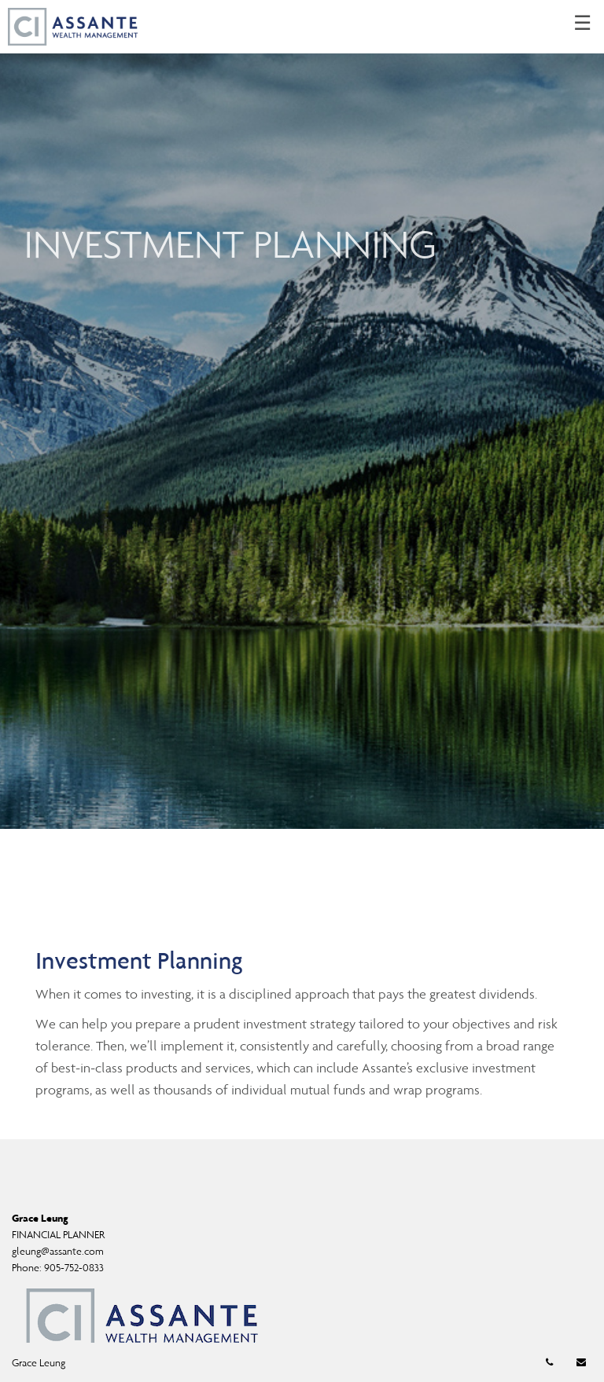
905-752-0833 (74, 1267)
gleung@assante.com (58, 1251)
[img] (302, 414)
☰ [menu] (582, 23)
